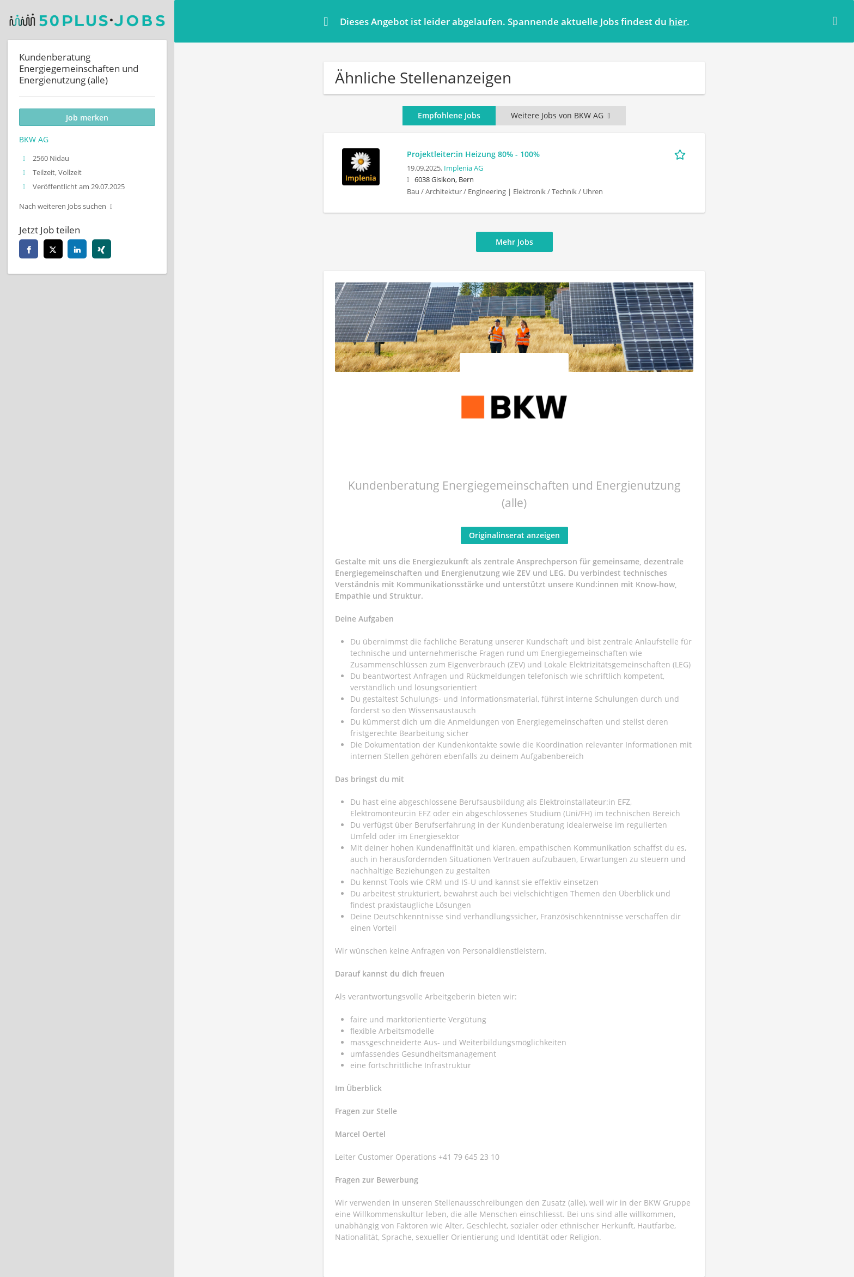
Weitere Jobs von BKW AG (560, 115)
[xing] (101, 248)
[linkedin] (77, 248)
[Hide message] (837, 21)
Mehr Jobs (514, 242)
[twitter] (53, 248)
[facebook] (28, 248)
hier (678, 21)
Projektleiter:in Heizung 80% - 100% (473, 154)
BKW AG (33, 139)
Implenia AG (463, 168)
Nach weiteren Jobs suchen (62, 206)
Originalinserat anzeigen (514, 535)
